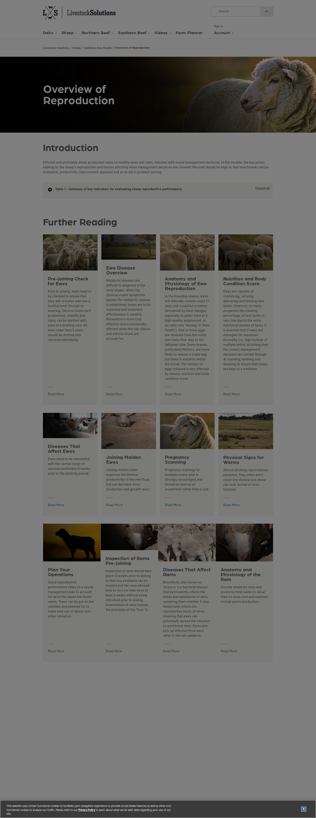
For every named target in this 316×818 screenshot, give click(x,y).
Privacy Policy (86, 810)
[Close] (303, 809)
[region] (158, 809)
